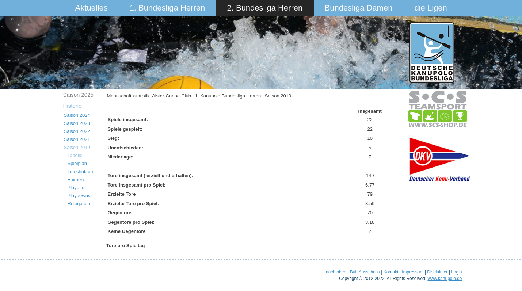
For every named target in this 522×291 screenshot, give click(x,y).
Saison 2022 (77, 131)
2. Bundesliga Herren (265, 7)
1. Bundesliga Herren (167, 7)
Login (456, 272)
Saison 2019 (77, 147)
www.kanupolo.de (444, 278)
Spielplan (77, 163)
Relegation (79, 203)
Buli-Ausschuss (365, 272)
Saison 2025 (78, 95)
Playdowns (79, 195)
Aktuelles (91, 7)
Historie (72, 106)
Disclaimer (437, 272)
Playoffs (76, 187)
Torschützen (80, 171)
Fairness (77, 179)
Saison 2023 (77, 123)
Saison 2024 (77, 115)
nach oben (336, 272)
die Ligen (431, 7)
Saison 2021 (77, 139)
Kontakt (391, 272)
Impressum (412, 272)
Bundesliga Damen (359, 7)
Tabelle (75, 155)
